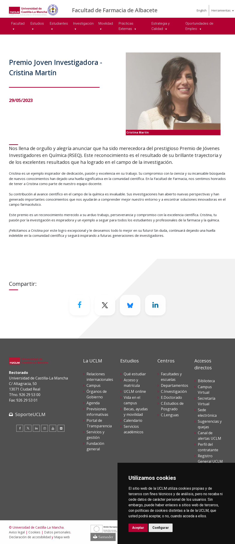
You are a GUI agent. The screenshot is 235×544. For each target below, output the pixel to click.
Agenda (93, 402)
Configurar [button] (160, 528)
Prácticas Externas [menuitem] (126, 26)
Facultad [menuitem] (18, 23)
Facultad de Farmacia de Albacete (114, 10)
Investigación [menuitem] (83, 23)
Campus (94, 385)
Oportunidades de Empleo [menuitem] (199, 26)
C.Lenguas (170, 414)
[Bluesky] (130, 305)
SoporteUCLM (30, 414)
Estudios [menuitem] (37, 23)
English (202, 10)
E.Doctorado (171, 397)
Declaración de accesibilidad (30, 537)
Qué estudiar (135, 373)
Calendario (133, 420)
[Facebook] (79, 305)
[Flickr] (61, 428)
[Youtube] (52, 428)
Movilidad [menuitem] (105, 23)
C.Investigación (174, 391)
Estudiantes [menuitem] (59, 23)
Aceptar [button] (138, 528)
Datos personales (57, 532)
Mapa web (62, 537)
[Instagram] (44, 428)
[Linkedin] (155, 305)
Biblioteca (206, 380)
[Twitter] (105, 305)
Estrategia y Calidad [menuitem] (160, 26)
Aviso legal (17, 532)
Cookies (34, 532)
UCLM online (135, 391)
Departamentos (174, 385)
